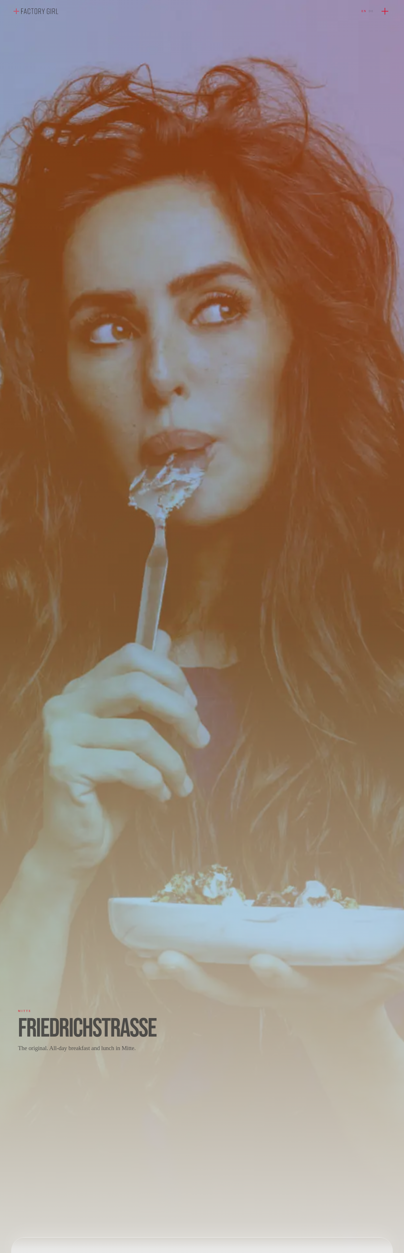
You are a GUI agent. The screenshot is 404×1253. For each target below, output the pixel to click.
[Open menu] (385, 11)
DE (371, 11)
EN (364, 11)
